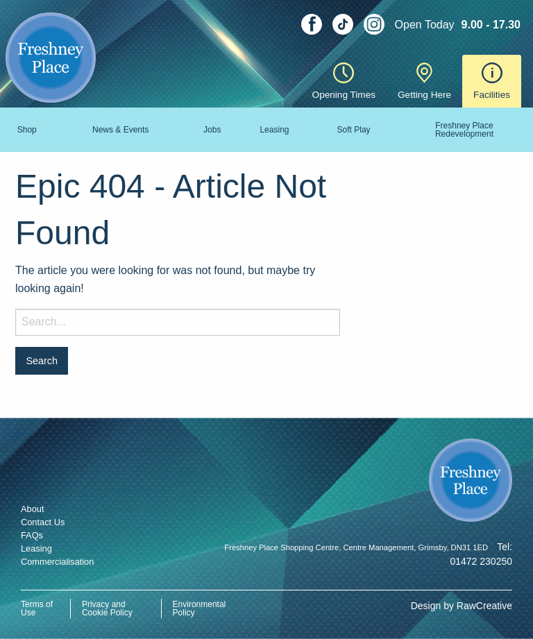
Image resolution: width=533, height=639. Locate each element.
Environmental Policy (199, 608)
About (32, 509)
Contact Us (43, 522)
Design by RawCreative (461, 605)
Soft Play (354, 130)
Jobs (212, 130)
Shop (27, 130)
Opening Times (343, 81)
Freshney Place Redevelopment (464, 130)
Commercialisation (57, 561)
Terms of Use (37, 608)
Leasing (274, 130)
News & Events (120, 130)
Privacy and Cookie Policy (107, 608)
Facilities (491, 81)
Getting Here (424, 81)
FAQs (32, 535)
